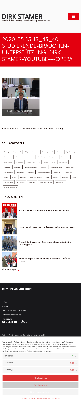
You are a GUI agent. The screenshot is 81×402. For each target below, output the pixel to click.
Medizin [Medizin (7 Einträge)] (43, 167)
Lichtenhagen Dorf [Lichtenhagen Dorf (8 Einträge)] (31, 167)
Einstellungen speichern (40, 392)
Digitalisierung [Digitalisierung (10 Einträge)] (70, 152)
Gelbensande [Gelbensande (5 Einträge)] (65, 157)
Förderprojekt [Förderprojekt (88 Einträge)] (52, 157)
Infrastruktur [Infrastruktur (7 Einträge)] (31, 162)
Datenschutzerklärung (42, 398)
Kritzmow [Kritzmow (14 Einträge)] (7, 167)
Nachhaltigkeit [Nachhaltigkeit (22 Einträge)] (8, 172)
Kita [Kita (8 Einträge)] (53, 162)
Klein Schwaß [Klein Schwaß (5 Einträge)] (63, 162)
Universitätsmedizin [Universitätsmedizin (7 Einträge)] (46, 182)
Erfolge (5, 302)
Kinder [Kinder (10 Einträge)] (46, 162)
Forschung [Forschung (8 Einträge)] (41, 157)
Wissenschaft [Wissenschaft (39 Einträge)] (60, 182)
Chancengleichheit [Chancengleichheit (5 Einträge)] (47, 152)
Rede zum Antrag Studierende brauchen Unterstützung (33, 128)
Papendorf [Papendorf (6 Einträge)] (20, 172)
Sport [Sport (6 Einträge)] (47, 177)
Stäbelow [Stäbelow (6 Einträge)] (65, 177)
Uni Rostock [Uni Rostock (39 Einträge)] (21, 182)
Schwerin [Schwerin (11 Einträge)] (22, 177)
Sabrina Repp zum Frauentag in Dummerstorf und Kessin (44, 259)
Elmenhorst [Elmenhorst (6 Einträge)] (19, 157)
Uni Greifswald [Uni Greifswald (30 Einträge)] (8, 182)
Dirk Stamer (22, 16)
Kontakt (5, 306)
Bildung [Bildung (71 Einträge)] (6, 152)
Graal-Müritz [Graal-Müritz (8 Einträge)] (8, 162)
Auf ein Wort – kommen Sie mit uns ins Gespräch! (44, 210)
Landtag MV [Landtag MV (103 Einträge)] (17, 167)
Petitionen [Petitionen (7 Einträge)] (31, 172)
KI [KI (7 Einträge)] (39, 162)
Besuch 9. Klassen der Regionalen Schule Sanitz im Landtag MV (45, 243)
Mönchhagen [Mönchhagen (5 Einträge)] (70, 167)
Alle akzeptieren (40, 378)
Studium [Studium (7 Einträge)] (55, 177)
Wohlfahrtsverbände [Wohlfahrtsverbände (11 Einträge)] (10, 187)
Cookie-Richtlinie (27, 398)
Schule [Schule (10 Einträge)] (14, 177)
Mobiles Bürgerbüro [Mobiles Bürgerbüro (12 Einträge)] (56, 167)
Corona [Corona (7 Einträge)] (59, 152)
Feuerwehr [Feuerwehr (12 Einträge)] (31, 157)
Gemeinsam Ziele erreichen (14, 310)
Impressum (56, 398)
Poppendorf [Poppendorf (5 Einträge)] (57, 172)
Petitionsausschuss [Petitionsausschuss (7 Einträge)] (44, 172)
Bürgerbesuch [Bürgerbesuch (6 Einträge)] (17, 152)
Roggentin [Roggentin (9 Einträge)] (68, 172)
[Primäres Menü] (73, 16)
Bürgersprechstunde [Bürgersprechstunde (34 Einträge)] (31, 152)
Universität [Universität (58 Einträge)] (32, 182)
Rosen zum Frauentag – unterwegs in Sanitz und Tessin (47, 227)
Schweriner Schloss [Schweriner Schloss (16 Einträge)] (36, 177)
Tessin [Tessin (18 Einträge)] (74, 177)
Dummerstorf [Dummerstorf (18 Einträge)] (8, 157)
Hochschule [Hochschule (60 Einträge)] (19, 162)
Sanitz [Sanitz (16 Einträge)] (6, 177)
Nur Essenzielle (40, 385)
